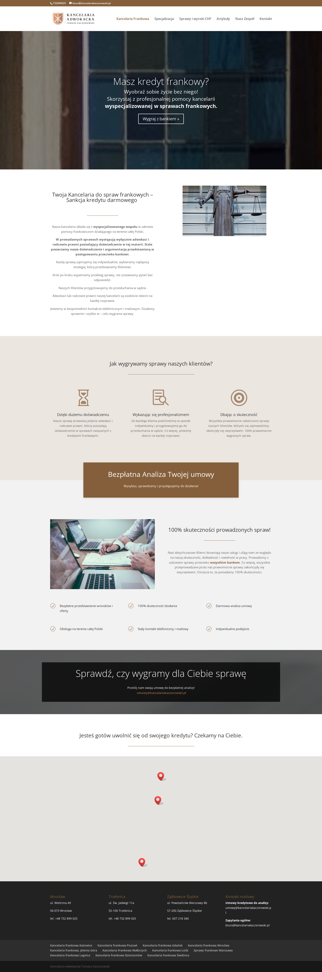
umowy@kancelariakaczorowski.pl (161, 693)
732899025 (59, 3)
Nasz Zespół (244, 19)
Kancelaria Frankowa (132, 19)
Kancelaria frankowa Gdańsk (163, 945)
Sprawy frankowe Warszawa (213, 950)
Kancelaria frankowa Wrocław (208, 945)
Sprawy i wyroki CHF (195, 19)
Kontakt (266, 19)
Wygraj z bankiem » (161, 119)
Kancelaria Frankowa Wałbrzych (124, 950)
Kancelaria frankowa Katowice (71, 945)
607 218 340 (180, 918)
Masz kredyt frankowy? (161, 81)
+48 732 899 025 (66, 918)
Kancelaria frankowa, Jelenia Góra (73, 950)
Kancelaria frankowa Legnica (70, 955)
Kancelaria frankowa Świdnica (168, 955)
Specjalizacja (164, 19)
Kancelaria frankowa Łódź (170, 950)
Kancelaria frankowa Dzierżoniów (118, 955)
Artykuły (223, 19)
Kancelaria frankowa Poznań (117, 945)
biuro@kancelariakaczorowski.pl (247, 925)
